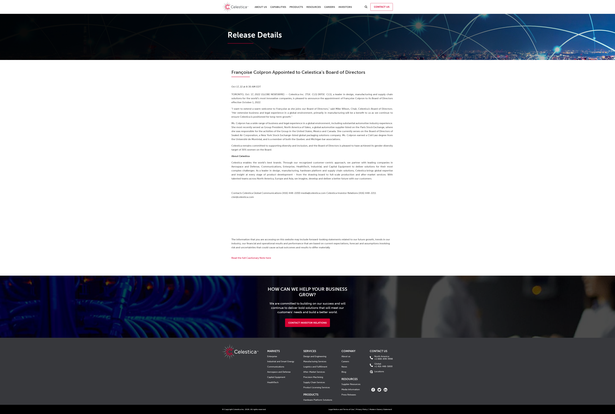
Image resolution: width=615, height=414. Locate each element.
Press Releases (348, 394)
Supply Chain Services (314, 382)
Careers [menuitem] (329, 7)
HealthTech (272, 382)
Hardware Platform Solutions (317, 400)
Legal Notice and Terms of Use (341, 409)
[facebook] (373, 390)
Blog (343, 372)
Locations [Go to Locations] (379, 371)
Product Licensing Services (316, 387)
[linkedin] (385, 390)
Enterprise (272, 356)
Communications (275, 366)
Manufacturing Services (314, 361)
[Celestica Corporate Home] (240, 346)
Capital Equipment (276, 377)
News (344, 366)
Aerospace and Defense (279, 372)
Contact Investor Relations (307, 322)
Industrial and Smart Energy (280, 361)
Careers (345, 361)
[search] (366, 7)
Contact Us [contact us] (381, 6)
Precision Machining (313, 377)
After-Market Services (314, 372)
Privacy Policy (362, 409)
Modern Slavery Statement (380, 409)
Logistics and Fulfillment (315, 366)
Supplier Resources (350, 384)
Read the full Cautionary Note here (251, 257)
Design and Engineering (314, 356)
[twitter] (379, 390)
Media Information (350, 389)
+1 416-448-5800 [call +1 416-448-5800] (383, 365)
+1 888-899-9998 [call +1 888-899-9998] (383, 357)
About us (345, 356)
